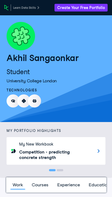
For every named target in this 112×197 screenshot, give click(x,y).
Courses (39, 184)
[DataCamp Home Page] (6, 7)
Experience (68, 184)
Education (98, 184)
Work (17, 184)
